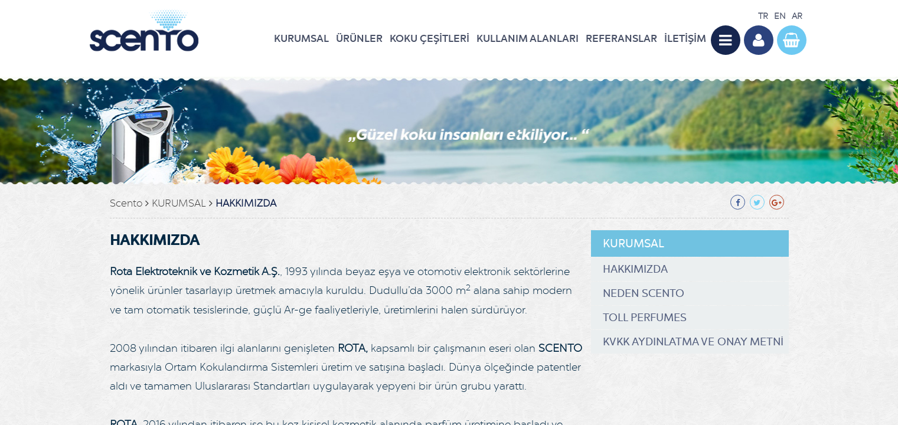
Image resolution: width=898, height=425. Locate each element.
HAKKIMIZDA (245, 203)
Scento (126, 203)
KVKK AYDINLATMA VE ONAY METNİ (693, 341)
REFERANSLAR (621, 38)
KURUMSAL (301, 38)
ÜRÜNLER (359, 38)
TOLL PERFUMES (645, 317)
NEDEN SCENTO (643, 293)
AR (797, 16)
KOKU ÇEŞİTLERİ (429, 38)
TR (763, 16)
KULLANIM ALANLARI (527, 38)
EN (780, 16)
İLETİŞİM (685, 38)
